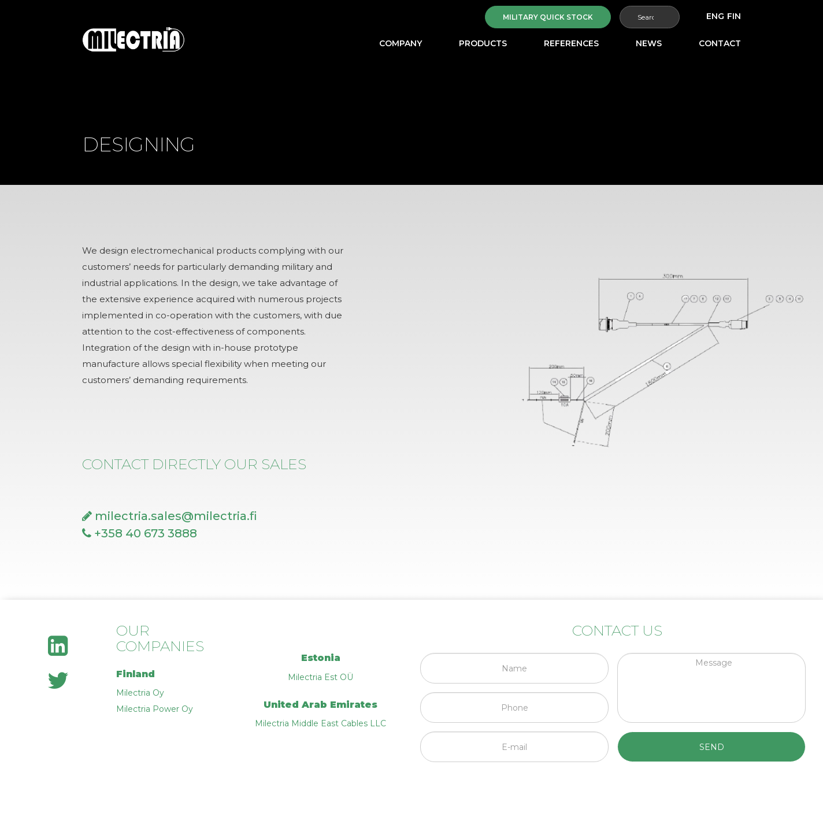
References (571, 43)
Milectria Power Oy (154, 709)
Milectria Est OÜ (320, 677)
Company (400, 43)
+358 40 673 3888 (139, 533)
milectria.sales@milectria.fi (169, 516)
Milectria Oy (140, 693)
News (649, 43)
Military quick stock (548, 17)
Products (483, 43)
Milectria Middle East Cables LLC (320, 723)
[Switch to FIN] (734, 16)
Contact (720, 43)
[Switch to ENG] (715, 16)
